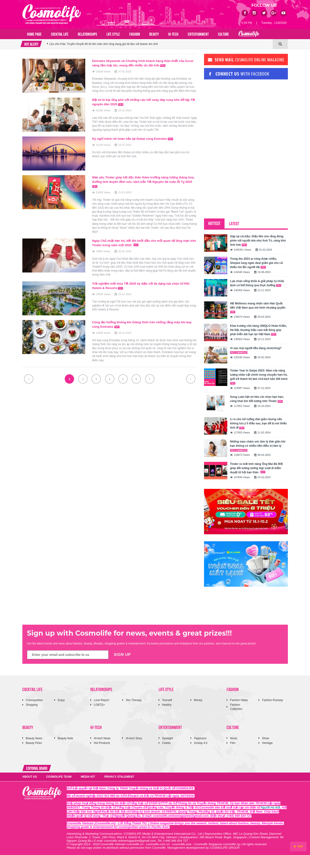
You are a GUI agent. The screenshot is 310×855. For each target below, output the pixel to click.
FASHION (134, 33)
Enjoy (61, 700)
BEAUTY (154, 33)
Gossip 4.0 (200, 743)
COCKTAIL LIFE (59, 33)
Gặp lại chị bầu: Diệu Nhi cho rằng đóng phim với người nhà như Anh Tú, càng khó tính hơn (258, 240)
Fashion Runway (272, 700)
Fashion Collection (236, 706)
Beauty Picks (34, 743)
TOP (298, 846)
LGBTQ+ (99, 704)
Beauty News (34, 738)
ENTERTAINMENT (198, 33)
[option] (160, 44)
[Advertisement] (239, 115)
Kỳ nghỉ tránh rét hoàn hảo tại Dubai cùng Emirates (135, 138)
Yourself (167, 700)
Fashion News (239, 700)
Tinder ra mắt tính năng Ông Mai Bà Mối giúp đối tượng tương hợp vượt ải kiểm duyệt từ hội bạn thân (256, 468)
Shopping (32, 704)
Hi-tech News (102, 738)
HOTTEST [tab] (214, 223)
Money (198, 700)
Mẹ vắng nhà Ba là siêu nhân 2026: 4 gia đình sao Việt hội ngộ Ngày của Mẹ (97, 44)
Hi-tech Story (134, 738)
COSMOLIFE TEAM (59, 776)
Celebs (166, 743)
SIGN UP (122, 655)
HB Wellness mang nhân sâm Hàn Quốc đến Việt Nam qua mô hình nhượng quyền (258, 307)
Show (265, 738)
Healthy (167, 704)
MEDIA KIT (88, 776)
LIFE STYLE (113, 33)
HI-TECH (173, 33)
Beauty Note (65, 738)
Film (232, 743)
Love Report (101, 700)
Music (233, 738)
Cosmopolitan (34, 700)
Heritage (267, 743)
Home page (34, 33)
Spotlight (167, 738)
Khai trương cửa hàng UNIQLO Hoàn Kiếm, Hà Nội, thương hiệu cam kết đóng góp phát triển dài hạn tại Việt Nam (258, 330)
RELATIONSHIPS (87, 33)
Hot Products (102, 743)
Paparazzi (200, 738)
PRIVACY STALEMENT (119, 776)
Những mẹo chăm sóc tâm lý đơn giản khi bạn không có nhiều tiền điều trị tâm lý (258, 445)
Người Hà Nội (270, 807)
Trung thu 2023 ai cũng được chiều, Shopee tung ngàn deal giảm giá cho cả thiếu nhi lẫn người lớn (256, 263)
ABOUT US (29, 776)
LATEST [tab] (234, 223)
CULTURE (223, 33)
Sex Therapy (134, 700)
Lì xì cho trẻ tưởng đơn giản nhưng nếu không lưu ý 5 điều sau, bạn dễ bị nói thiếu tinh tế (258, 423)
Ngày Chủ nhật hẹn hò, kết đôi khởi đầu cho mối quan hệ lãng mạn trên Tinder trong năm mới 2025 (144, 241)
